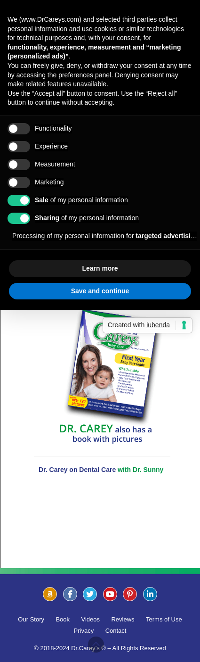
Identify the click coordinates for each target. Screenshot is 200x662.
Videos (90, 619)
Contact (116, 630)
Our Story (31, 619)
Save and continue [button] (100, 291)
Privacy (84, 630)
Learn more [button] (100, 268)
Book (63, 619)
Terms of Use (164, 619)
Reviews (122, 619)
